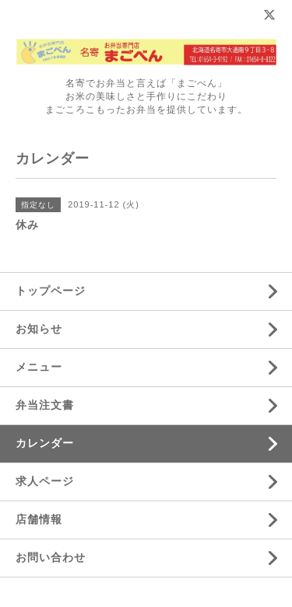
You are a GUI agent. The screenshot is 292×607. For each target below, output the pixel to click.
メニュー (39, 367)
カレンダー (45, 443)
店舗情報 (39, 519)
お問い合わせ (51, 557)
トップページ (51, 290)
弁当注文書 (45, 405)
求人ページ (45, 481)
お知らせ (39, 329)
